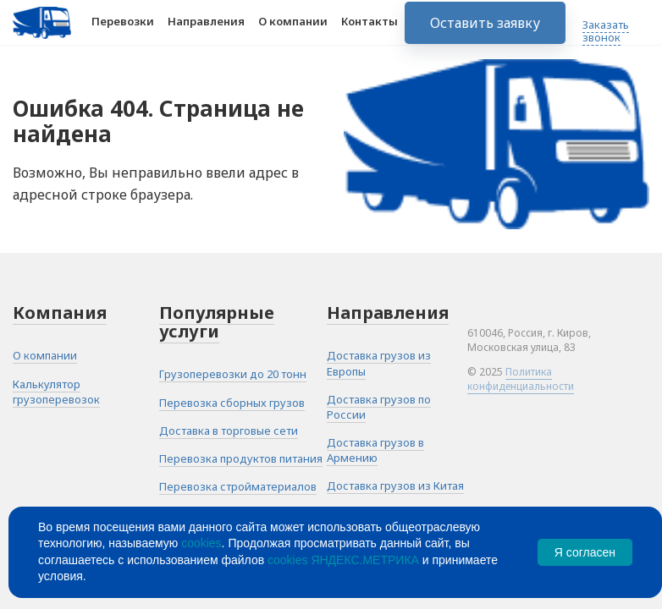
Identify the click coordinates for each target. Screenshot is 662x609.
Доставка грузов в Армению (375, 450)
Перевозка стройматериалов (238, 486)
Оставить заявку (485, 34)
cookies (201, 543)
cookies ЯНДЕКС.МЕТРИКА (343, 560)
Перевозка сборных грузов (232, 402)
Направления (206, 32)
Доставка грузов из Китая (395, 485)
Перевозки (122, 32)
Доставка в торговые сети (228, 430)
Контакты (369, 32)
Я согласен (584, 552)
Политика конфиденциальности (520, 379)
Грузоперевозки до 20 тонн (232, 373)
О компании (293, 32)
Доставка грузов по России (379, 407)
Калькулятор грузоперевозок (56, 391)
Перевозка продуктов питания (241, 458)
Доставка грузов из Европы (379, 363)
